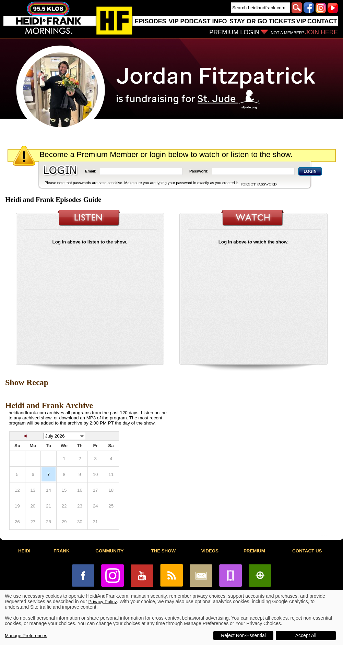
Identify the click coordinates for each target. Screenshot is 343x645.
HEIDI (24, 550)
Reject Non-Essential (243, 635)
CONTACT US (307, 550)
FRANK (62, 550)
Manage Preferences (26, 635)
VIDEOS (209, 550)
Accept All (305, 635)
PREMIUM (254, 550)
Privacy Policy (102, 601)
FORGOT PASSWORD (258, 184)
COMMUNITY (109, 550)
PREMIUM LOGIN (234, 32)
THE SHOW (163, 550)
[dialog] (171, 617)
